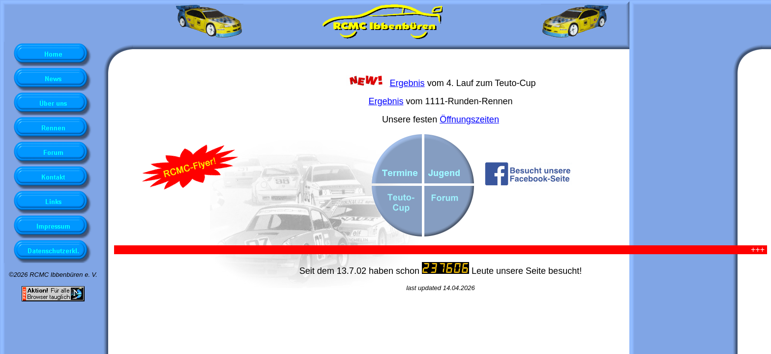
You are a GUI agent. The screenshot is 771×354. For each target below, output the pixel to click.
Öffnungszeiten (469, 119)
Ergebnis (407, 83)
